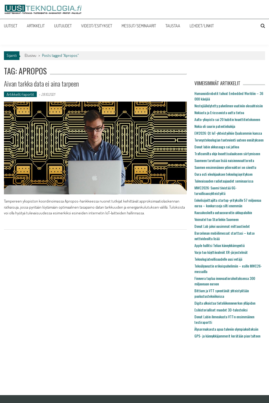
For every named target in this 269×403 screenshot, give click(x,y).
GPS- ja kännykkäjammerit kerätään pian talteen (227, 336)
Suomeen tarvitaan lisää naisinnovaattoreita (224, 160)
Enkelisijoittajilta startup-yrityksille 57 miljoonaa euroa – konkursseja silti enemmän (227, 202)
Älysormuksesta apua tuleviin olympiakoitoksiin (226, 329)
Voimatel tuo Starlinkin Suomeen (216, 219)
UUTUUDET (63, 25)
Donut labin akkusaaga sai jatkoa (216, 146)
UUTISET (10, 25)
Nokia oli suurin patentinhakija (214, 126)
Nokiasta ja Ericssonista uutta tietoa (219, 112)
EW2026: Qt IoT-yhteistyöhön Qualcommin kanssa (228, 133)
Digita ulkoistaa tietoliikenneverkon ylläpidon (224, 303)
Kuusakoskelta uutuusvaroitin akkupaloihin (223, 212)
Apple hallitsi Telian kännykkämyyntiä (219, 245)
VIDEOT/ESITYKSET (96, 25)
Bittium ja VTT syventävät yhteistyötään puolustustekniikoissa (221, 293)
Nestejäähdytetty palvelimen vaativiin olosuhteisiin (228, 105)
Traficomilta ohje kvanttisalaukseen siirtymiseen (227, 153)
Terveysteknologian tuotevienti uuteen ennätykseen (228, 140)
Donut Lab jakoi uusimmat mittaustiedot (222, 226)
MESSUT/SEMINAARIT (139, 25)
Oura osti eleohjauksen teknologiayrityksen (223, 174)
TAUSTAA (172, 25)
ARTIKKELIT (36, 25)
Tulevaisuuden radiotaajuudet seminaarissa (223, 181)
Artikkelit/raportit (20, 94)
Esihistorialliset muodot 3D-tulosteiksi (220, 310)
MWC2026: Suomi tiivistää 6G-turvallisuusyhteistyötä (215, 190)
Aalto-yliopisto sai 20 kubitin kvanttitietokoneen (227, 119)
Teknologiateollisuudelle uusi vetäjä (218, 259)
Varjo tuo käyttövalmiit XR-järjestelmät (221, 252)
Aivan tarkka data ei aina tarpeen (41, 83)
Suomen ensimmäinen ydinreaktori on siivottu (225, 167)
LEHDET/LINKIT (202, 25)
